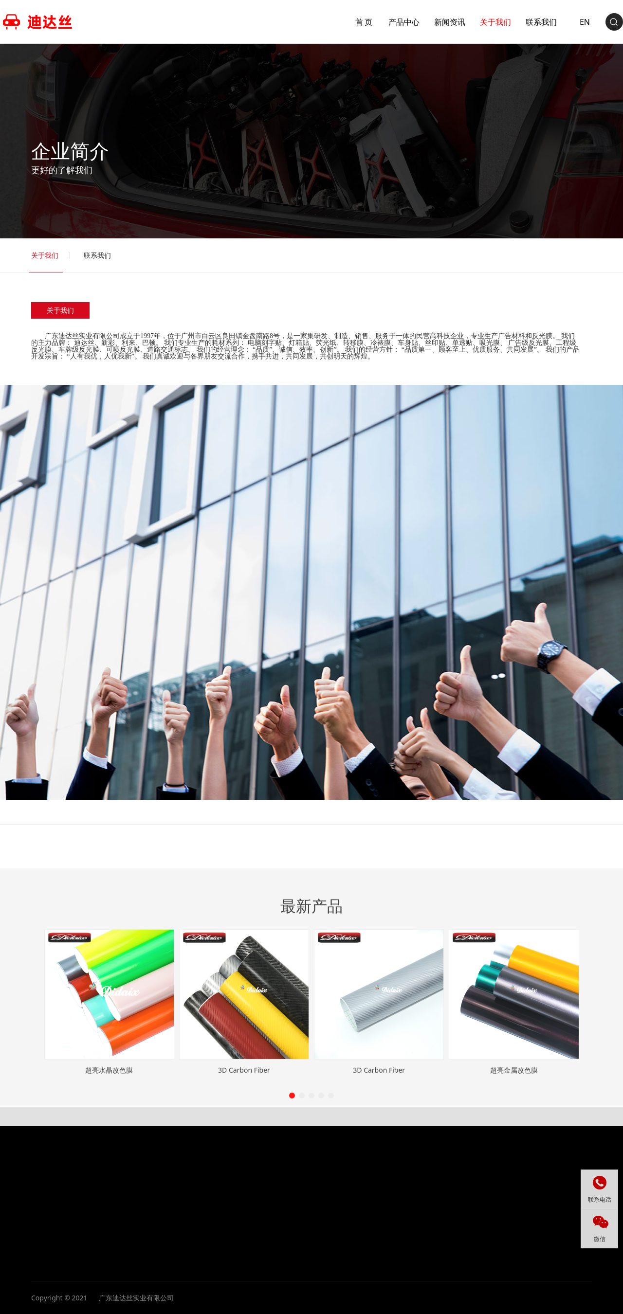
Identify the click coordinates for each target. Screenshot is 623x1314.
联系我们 (97, 255)
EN (554, 22)
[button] (292, 1199)
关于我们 (44, 255)
